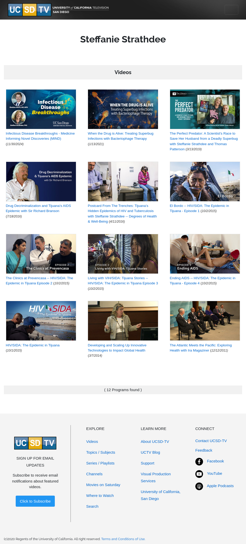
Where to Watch (100, 495)
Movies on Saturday (103, 484)
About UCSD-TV (155, 441)
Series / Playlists (100, 463)
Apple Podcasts (220, 486)
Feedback (203, 450)
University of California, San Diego (160, 495)
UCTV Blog (150, 452)
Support (147, 463)
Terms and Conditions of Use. (123, 539)
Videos (92, 441)
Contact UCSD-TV (211, 440)
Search (92, 506)
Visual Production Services (156, 477)
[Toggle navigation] (231, 10)
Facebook (215, 461)
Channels (94, 474)
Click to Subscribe (35, 501)
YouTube (214, 473)
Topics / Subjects (100, 452)
